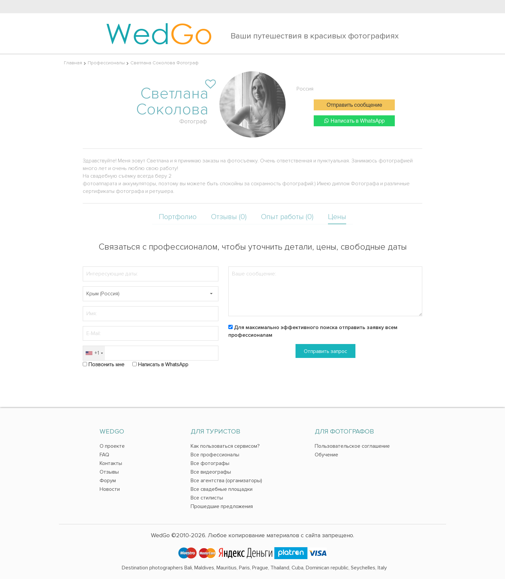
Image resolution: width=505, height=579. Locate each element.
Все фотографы (210, 463)
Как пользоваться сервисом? (225, 446)
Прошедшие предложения (222, 506)
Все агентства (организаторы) (226, 480)
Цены (337, 216)
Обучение (326, 454)
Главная (73, 63)
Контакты (111, 463)
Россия (305, 89)
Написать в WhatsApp (354, 121)
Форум (108, 480)
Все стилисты (207, 497)
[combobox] (94, 353)
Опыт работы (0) (287, 216)
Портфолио (178, 216)
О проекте (112, 446)
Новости (110, 489)
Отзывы (109, 472)
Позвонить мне (106, 364)
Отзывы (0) (229, 216)
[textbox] (150, 293)
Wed (159, 33)
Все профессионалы (215, 454)
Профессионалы (106, 63)
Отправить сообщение (354, 105)
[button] (211, 293)
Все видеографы (211, 472)
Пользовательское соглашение (352, 446)
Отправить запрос (325, 351)
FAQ (104, 454)
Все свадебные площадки (221, 489)
